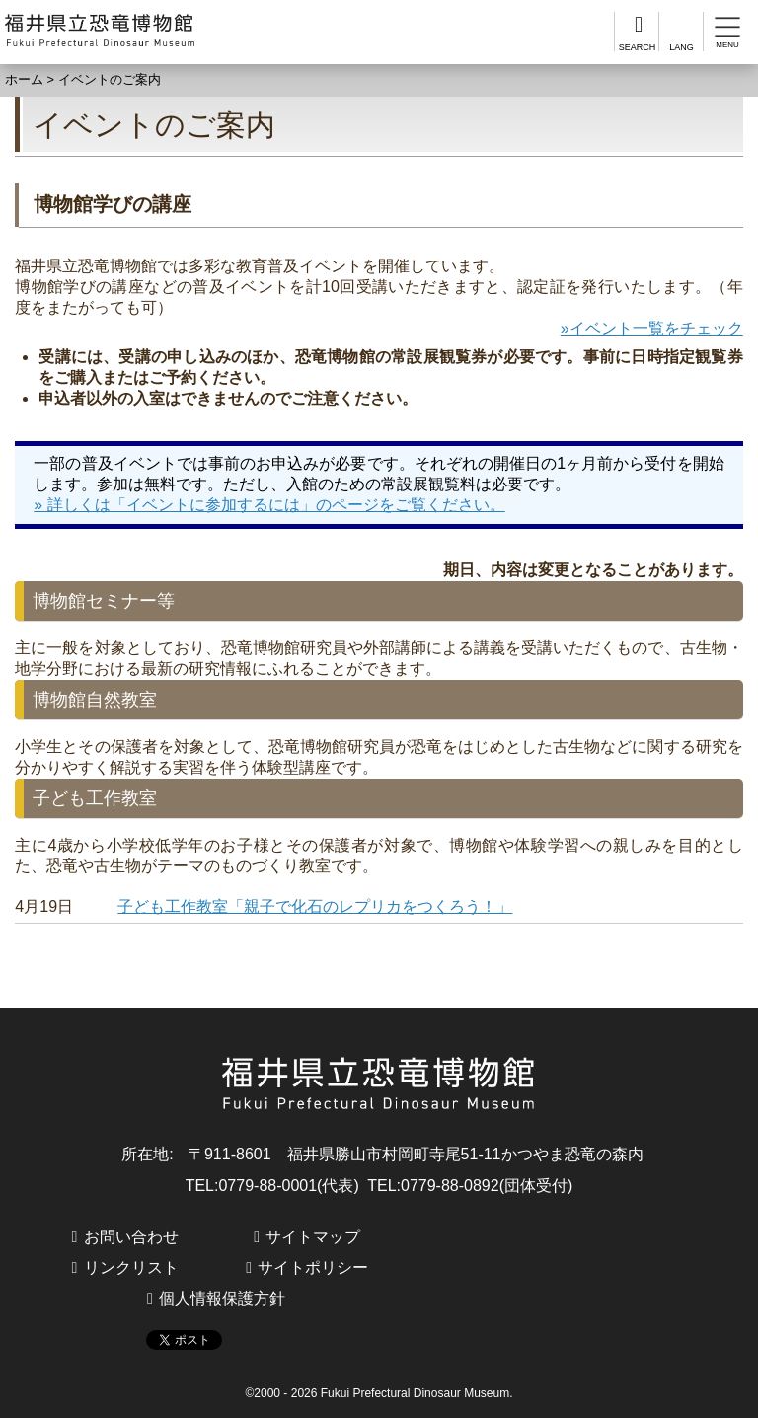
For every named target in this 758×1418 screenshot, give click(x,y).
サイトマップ (312, 1237)
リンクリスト (131, 1267)
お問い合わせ (131, 1237)
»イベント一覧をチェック (652, 328)
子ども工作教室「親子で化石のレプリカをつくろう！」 (314, 906)
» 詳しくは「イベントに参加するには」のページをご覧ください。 (269, 504)
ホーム (24, 79)
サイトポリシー (313, 1267)
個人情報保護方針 (222, 1298)
